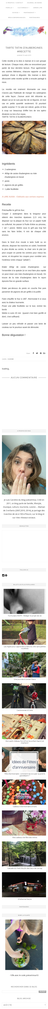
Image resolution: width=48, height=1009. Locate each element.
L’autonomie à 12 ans (25, 710)
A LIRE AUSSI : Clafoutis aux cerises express (23, 197)
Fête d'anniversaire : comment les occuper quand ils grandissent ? (24, 775)
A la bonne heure (25, 899)
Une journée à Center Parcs (25, 679)
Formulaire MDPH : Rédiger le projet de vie (25, 616)
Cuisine (11, 359)
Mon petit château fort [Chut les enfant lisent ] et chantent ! (25, 742)
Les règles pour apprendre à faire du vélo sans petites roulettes (25, 647)
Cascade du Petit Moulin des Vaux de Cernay (24, 868)
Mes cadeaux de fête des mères (24, 837)
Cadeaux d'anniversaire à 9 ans (25, 806)
